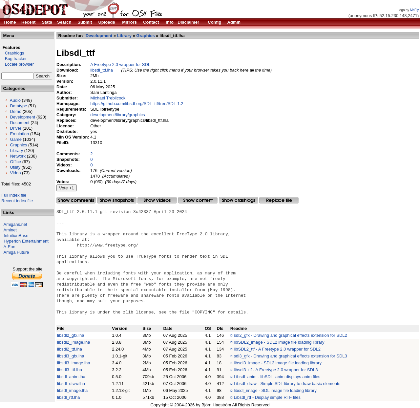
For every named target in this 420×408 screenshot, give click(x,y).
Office (15, 161)
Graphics (18, 144)
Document (19, 122)
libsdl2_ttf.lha (69, 349)
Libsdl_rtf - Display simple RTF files (267, 397)
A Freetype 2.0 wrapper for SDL (120, 64)
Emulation (19, 133)
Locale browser (17, 64)
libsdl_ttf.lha (101, 70)
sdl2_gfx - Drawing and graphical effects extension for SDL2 (290, 335)
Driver (15, 128)
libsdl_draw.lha (71, 383)
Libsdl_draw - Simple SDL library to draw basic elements (287, 383)
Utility (15, 167)
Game (15, 139)
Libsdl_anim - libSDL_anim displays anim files (277, 376)
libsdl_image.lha (72, 390)
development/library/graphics (117, 114)
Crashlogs (12, 53)
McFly (414, 10)
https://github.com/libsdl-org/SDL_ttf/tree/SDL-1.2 (136, 103)
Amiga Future (16, 252)
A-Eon (9, 246)
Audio (15, 100)
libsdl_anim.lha (71, 376)
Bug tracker (14, 58)
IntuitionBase (16, 235)
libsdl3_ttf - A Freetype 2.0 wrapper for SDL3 (276, 369)
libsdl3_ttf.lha (69, 369)
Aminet (10, 229)
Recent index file (17, 200)
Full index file (13, 195)
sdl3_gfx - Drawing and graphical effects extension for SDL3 (290, 356)
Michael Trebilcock (107, 98)
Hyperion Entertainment (26, 241)
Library (16, 150)
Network (18, 156)
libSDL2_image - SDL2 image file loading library (279, 342)
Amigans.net (15, 224)
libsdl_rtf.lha (68, 397)
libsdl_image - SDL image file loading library (275, 390)
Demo (15, 111)
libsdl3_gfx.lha (70, 356)
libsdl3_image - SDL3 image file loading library (278, 362)
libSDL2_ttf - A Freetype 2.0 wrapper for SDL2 (277, 349)
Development (22, 117)
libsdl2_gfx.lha (70, 335)
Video (15, 172)
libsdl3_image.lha (73, 362)
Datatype (18, 105)
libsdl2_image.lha (73, 342)
